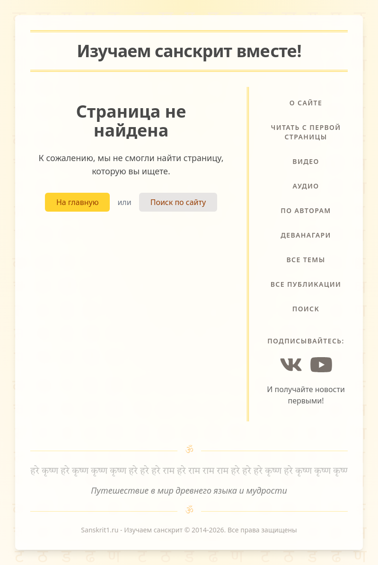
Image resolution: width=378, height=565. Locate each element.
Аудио (306, 185)
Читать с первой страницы (306, 132)
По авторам (306, 210)
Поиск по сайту (178, 202)
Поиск (306, 308)
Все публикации (306, 284)
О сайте (306, 102)
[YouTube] (321, 364)
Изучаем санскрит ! (189, 50)
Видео (305, 161)
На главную (77, 202)
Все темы (305, 259)
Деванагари (306, 235)
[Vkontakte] (291, 364)
